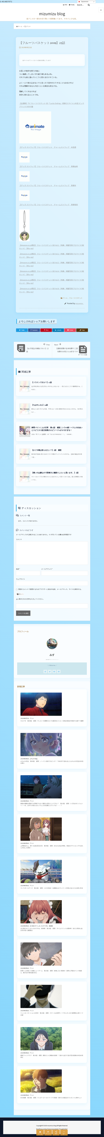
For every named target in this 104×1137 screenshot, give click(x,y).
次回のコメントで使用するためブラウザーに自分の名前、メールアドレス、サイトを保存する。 (50, 589)
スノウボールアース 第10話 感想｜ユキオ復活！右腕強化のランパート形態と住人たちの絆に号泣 (51, 888)
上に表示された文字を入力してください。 (30, 599)
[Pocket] (70, 330)
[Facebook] (34, 330)
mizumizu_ (79, 303)
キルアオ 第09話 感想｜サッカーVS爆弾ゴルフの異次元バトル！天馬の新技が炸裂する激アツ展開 (51, 721)
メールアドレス (47, 569)
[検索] (88, 5)
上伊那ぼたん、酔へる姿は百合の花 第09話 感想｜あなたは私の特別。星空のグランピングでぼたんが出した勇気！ (51, 847)
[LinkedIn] (58, 330)
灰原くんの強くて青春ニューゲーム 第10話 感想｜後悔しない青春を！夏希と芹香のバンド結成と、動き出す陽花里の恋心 (51, 972)
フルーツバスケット (75, 298)
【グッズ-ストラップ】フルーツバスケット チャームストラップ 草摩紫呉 (48, 204)
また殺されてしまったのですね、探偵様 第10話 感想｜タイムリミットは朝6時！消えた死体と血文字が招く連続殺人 (51, 929)
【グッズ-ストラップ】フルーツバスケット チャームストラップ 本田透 (47, 147)
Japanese (83, 1)
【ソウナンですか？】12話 (41, 382)
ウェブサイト (20, 579)
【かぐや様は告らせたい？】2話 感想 (46, 450)
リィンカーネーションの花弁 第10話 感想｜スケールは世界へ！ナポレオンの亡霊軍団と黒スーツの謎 (51, 1014)
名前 (18, 569)
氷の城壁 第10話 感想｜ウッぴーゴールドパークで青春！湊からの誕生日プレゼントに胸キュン (51, 1098)
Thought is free (63, 1129)
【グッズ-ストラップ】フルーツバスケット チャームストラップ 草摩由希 (48, 166)
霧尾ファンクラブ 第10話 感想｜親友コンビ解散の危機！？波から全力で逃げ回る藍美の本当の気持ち (51, 1056)
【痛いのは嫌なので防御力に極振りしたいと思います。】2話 (54, 472)
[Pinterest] (46, 330)
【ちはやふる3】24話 (39, 405)
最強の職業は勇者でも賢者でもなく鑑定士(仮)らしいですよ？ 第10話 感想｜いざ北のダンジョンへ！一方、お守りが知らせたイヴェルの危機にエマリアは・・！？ (51, 804)
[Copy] (82, 330)
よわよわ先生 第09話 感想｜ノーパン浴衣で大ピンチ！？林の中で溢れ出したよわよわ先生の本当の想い (51, 762)
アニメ (28, 26)
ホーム (20, 26)
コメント (19, 539)
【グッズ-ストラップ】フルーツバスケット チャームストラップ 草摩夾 (47, 185)
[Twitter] (22, 330)
